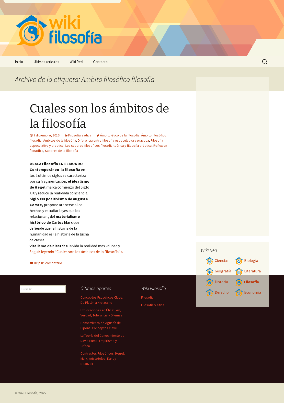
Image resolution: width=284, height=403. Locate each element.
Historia (217, 282)
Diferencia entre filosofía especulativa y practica (113, 140)
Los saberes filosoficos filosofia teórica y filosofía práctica (108, 145)
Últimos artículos (46, 61)
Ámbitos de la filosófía (59, 140)
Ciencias (217, 260)
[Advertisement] (134, 197)
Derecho (217, 292)
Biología (246, 260)
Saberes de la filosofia (61, 150)
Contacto (100, 61)
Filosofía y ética (79, 135)
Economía (248, 292)
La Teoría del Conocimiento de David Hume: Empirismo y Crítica (102, 340)
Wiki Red (76, 61)
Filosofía (247, 282)
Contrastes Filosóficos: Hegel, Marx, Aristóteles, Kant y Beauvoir (102, 358)
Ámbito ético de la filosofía (119, 135)
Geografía (218, 271)
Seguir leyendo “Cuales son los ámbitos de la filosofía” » (76, 251)
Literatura (248, 271)
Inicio (19, 61)
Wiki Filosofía (27, 393)
